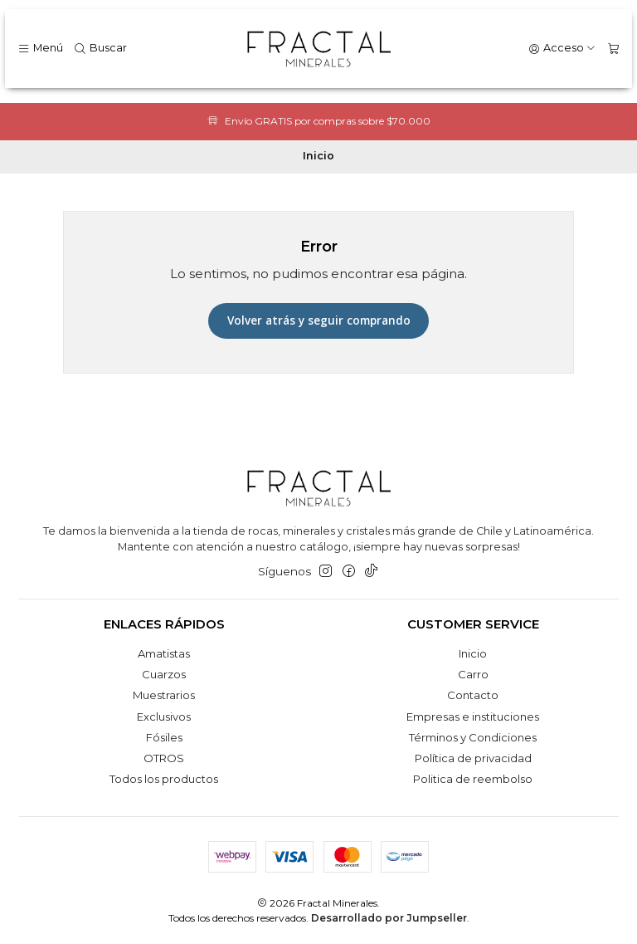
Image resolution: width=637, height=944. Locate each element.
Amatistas (164, 653)
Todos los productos (163, 778)
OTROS (163, 758)
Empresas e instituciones (472, 716)
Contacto (472, 695)
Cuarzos (164, 674)
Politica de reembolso (472, 778)
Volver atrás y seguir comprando (319, 320)
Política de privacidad (473, 758)
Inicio (473, 653)
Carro (473, 674)
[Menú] (40, 48)
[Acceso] (562, 48)
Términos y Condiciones (473, 737)
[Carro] (613, 48)
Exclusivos (164, 716)
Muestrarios (164, 695)
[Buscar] (100, 48)
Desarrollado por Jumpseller (389, 918)
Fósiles (164, 737)
